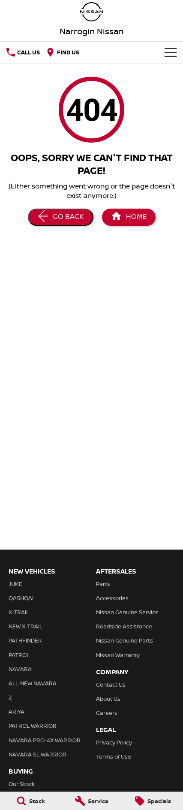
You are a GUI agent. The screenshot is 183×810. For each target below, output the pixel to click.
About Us (108, 698)
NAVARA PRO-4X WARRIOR (45, 740)
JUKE (15, 584)
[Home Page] (129, 217)
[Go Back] (60, 217)
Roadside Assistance (124, 626)
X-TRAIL (19, 612)
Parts (103, 584)
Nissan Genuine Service (127, 612)
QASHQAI (21, 598)
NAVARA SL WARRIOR (37, 754)
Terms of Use (113, 756)
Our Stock (22, 784)
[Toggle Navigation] (171, 52)
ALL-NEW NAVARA (33, 683)
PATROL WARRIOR (33, 725)
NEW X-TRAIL (25, 626)
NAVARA (20, 669)
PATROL (19, 655)
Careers (106, 713)
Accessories (112, 598)
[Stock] (30, 801)
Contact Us (111, 684)
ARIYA (16, 711)
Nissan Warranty (118, 655)
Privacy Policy (114, 742)
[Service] (91, 801)
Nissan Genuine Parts (124, 640)
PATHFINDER (25, 640)
